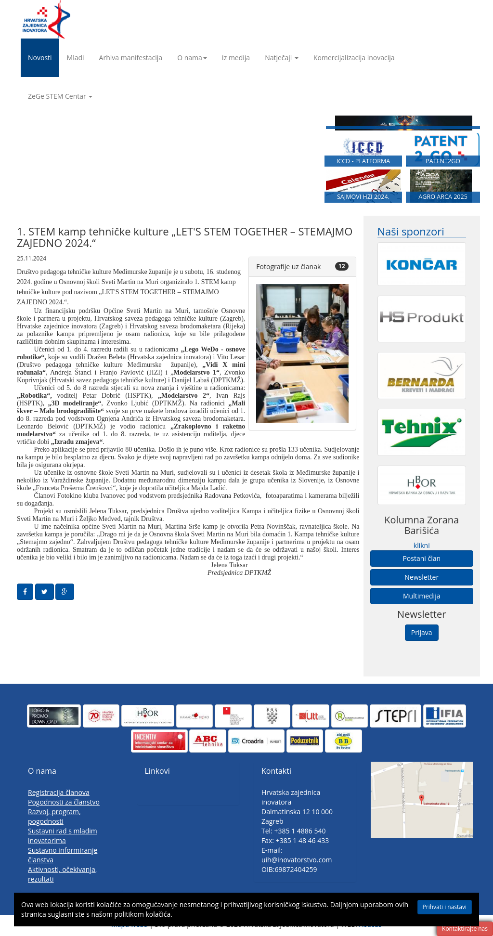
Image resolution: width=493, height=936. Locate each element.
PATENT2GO (443, 165)
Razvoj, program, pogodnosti (54, 816)
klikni (422, 545)
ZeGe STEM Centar (60, 96)
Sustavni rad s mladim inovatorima (62, 835)
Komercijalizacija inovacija (354, 57)
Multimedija (421, 595)
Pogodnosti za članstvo (64, 801)
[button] (263, 353)
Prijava (421, 632)
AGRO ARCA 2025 (442, 202)
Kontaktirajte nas (465, 928)
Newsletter (421, 577)
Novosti (40, 57)
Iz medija (236, 57)
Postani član (421, 558)
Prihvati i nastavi (445, 907)
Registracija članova (59, 792)
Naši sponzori (410, 231)
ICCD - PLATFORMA (363, 165)
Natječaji (281, 57)
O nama (192, 57)
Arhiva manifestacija (131, 57)
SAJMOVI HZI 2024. (363, 202)
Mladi (75, 57)
